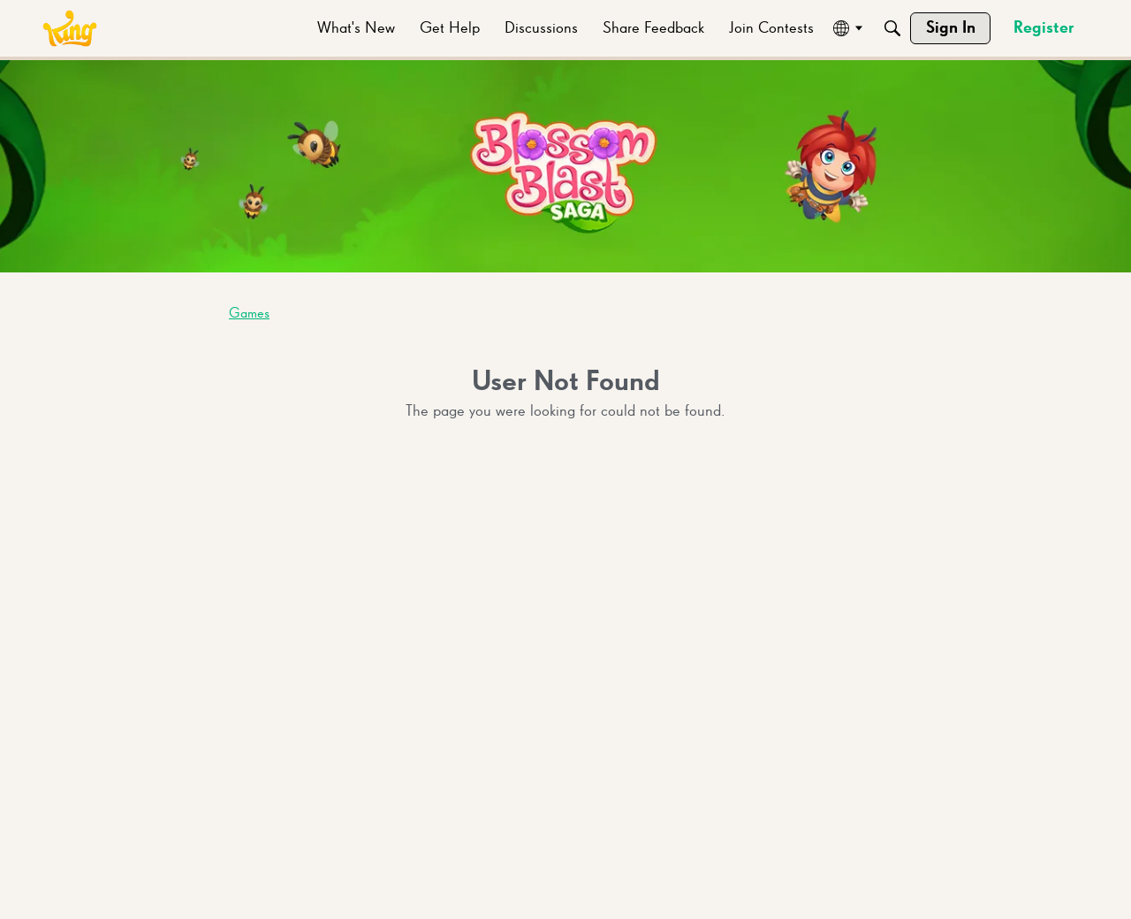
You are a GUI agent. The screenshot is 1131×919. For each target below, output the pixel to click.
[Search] (892, 28)
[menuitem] (356, 28)
